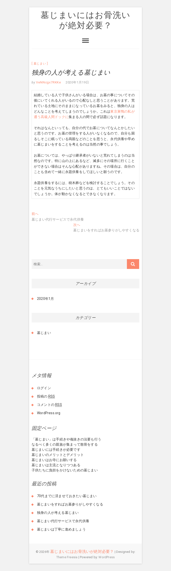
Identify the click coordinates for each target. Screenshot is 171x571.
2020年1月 (45, 299)
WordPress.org (49, 413)
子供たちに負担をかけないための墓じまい (65, 470)
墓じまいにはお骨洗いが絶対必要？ (86, 20)
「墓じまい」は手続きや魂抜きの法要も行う (66, 439)
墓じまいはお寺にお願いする (54, 460)
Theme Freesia (67, 557)
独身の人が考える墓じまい (58, 513)
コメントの (49, 405)
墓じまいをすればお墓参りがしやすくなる (70, 504)
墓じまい (40, 63)
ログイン (44, 388)
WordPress (106, 557)
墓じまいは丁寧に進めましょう (61, 529)
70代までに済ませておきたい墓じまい (67, 496)
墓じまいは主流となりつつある (56, 465)
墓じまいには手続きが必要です (56, 449)
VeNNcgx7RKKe (48, 82)
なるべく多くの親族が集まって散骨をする (65, 444)
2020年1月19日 (77, 82)
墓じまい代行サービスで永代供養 (63, 521)
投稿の (46, 396)
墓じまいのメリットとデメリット (58, 455)
